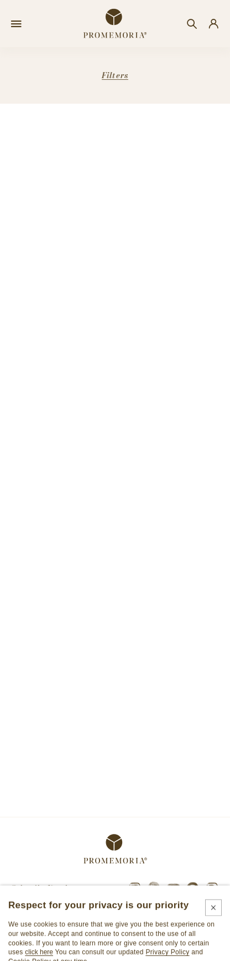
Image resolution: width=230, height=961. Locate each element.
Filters (115, 75)
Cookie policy (131, 949)
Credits (177, 949)
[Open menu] (16, 23)
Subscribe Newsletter (47, 888)
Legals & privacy (69, 949)
